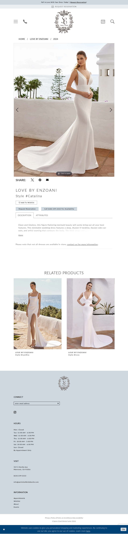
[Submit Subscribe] (59, 404)
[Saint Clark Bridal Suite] (64, 21)
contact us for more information (82, 244)
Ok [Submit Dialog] (123, 529)
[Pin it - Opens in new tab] (40, 180)
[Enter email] (37, 404)
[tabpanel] (64, 110)
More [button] (21, 235)
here (88, 531)
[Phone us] (25, 21)
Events (16, 507)
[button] (15, 21)
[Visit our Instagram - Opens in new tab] (15, 412)
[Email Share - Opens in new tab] (47, 180)
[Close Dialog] (4, 529)
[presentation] (38, 314)
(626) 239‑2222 (20, 476)
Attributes (42, 215)
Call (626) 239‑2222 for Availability (60, 209)
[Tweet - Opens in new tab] (32, 180)
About (16, 504)
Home (22, 39)
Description (24, 215)
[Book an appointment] (64, 7)
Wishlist (17, 501)
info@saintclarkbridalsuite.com (26, 482)
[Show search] (112, 21)
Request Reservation (27, 209)
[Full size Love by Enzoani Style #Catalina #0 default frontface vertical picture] (64, 110)
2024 (55, 39)
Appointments (19, 498)
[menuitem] (15, 21)
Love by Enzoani (39, 39)
